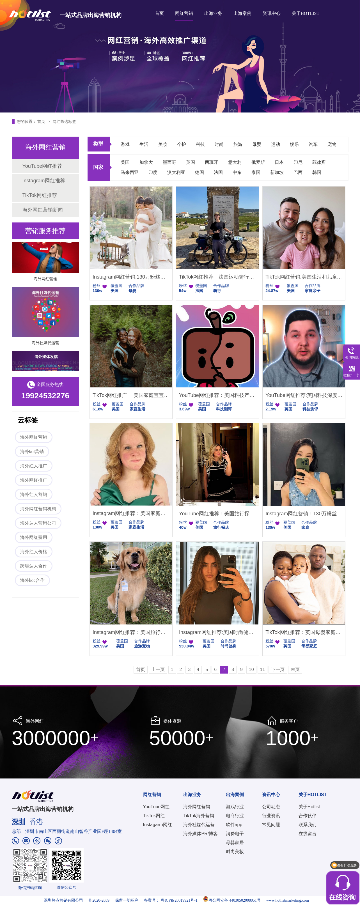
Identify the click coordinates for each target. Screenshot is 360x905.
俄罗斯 (258, 162)
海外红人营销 (33, 494)
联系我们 (308, 824)
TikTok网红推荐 (39, 195)
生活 (143, 144)
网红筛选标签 (64, 121)
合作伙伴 (308, 815)
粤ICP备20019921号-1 (179, 900)
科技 (200, 144)
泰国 (255, 172)
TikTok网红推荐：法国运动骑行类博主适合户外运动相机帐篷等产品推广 (217, 277)
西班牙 (211, 162)
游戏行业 (235, 806)
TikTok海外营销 (198, 815)
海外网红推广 (33, 480)
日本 (279, 162)
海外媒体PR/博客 (200, 833)
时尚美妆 (235, 851)
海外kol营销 (32, 451)
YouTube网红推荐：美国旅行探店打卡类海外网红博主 (217, 513)
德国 (199, 172)
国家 (98, 167)
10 (251, 669)
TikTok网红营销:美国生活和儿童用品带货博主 (303, 277)
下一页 (278, 669)
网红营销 (184, 13)
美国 (125, 162)
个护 (181, 144)
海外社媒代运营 (45, 343)
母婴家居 (235, 842)
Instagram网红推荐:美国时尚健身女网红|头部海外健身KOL (217, 632)
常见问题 (271, 824)
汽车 (313, 144)
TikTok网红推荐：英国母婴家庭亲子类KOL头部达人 (303, 632)
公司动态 (271, 806)
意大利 (235, 162)
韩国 (316, 172)
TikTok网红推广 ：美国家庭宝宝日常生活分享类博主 (131, 395)
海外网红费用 (33, 537)
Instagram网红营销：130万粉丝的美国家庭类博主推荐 (303, 513)
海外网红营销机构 (38, 508)
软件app (234, 824)
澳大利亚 (176, 172)
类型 (98, 144)
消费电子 (235, 833)
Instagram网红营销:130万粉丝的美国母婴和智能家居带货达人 (131, 277)
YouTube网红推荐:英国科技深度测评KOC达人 (303, 395)
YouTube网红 (156, 806)
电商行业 (235, 815)
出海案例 (242, 13)
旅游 (237, 144)
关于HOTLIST (306, 13)
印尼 (297, 162)
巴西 (297, 172)
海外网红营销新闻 (42, 210)
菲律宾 (319, 162)
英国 (190, 162)
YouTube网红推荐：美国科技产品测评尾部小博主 (217, 395)
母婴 (256, 144)
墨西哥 (169, 162)
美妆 (162, 144)
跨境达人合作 (33, 566)
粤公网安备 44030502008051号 (232, 900)
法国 (218, 172)
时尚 (219, 144)
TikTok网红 (154, 815)
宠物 (331, 144)
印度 (152, 172)
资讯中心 (272, 13)
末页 (295, 669)
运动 (275, 144)
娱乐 (294, 144)
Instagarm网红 (157, 824)
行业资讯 (271, 815)
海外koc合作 (32, 580)
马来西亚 (130, 172)
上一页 (158, 669)
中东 (237, 172)
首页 (159, 13)
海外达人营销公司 (38, 523)
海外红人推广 (33, 465)
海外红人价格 (33, 551)
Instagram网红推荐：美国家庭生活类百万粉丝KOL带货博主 (131, 513)
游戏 (125, 144)
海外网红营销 (45, 279)
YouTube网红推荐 (42, 166)
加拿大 (146, 162)
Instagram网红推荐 (43, 180)
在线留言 (308, 833)
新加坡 (277, 172)
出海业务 (213, 13)
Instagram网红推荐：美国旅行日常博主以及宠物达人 (131, 632)
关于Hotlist (309, 806)
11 (262, 669)
